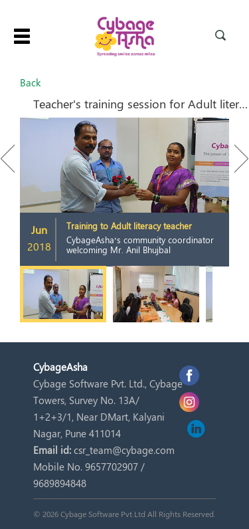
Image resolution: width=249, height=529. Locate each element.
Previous (14, 158)
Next (235, 158)
